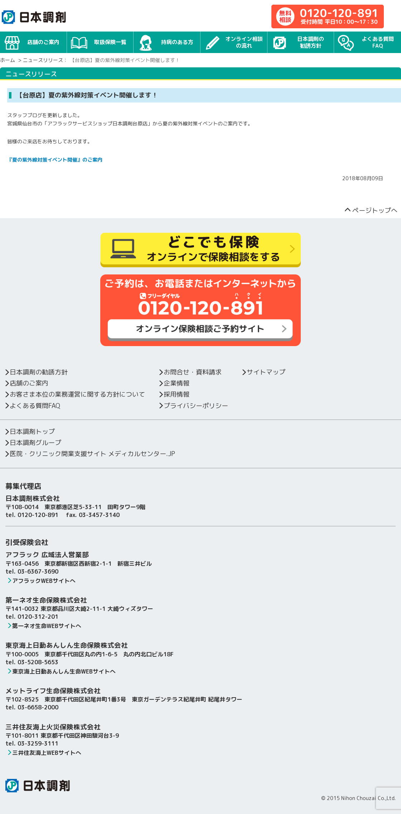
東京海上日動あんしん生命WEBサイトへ (61, 671)
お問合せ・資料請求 (190, 372)
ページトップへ (370, 210)
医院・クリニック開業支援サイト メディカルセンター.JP (89, 453)
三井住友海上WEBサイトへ (43, 753)
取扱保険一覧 (98, 41)
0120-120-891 (38, 515)
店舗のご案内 (31, 41)
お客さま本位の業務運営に (74, 394)
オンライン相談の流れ (233, 42)
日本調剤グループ (32, 442)
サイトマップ (263, 372)
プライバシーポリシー (193, 405)
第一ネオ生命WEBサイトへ (43, 626)
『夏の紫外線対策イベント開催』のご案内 (54, 159)
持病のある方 (165, 41)
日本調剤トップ (29, 431)
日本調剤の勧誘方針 (297, 42)
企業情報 (173, 383)
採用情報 (173, 394)
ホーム (7, 60)
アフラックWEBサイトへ (41, 581)
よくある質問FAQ (366, 42)
